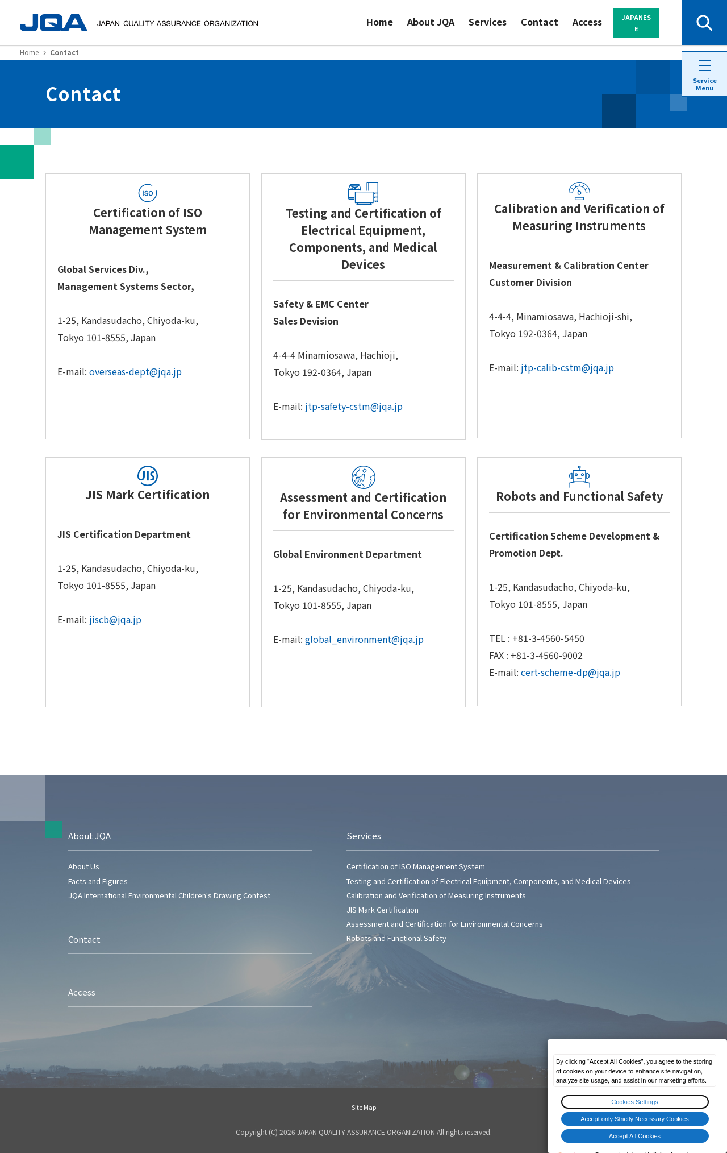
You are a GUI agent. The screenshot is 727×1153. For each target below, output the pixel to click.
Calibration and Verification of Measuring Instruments (436, 895)
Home (379, 21)
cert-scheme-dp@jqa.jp (570, 672)
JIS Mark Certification (382, 909)
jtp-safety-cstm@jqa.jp (354, 406)
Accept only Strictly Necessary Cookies (634, 1118)
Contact (539, 21)
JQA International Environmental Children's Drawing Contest (169, 895)
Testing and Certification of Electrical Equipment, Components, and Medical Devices (488, 881)
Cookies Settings (634, 1101)
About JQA (430, 21)
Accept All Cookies (635, 1136)
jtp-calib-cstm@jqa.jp (567, 367)
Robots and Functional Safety (396, 937)
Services (488, 21)
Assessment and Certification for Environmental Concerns (444, 923)
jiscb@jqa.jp (115, 619)
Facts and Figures (98, 881)
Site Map (364, 1106)
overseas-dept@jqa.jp (135, 371)
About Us (83, 866)
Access (587, 21)
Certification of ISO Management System (415, 866)
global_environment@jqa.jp (364, 639)
